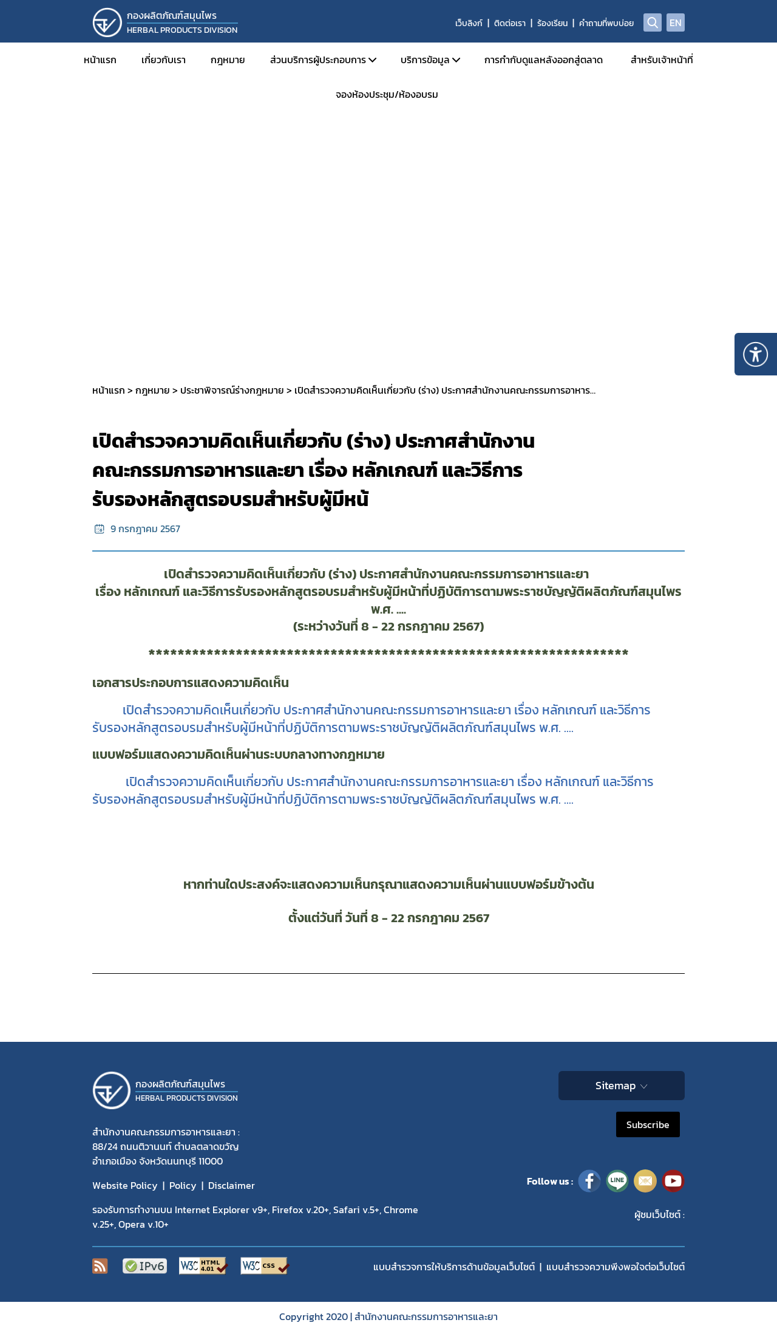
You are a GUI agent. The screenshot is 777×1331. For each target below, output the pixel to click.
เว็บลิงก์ (469, 23)
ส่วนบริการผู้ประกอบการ (318, 59)
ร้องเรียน (552, 23)
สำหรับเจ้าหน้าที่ (662, 59)
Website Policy (125, 1185)
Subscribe (648, 1124)
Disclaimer (231, 1185)
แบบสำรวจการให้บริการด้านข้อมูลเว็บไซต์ (454, 1266)
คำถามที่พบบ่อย (606, 23)
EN (676, 22)
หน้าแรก (100, 59)
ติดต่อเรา (510, 23)
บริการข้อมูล (425, 59)
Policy (183, 1185)
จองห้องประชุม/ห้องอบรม (387, 94)
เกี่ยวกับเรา (163, 59)
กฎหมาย (228, 59)
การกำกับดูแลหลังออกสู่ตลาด (543, 59)
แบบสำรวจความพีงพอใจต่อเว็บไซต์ (615, 1266)
